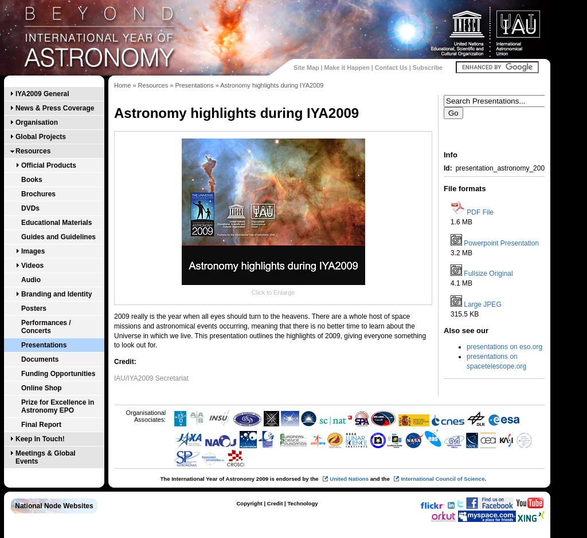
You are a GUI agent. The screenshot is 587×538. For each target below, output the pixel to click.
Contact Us (391, 67)
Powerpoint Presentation (501, 243)
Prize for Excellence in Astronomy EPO (57, 406)
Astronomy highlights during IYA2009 (271, 85)
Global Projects (40, 137)
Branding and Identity (56, 294)
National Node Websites (54, 506)
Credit (275, 503)
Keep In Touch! (40, 439)
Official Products (48, 165)
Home (122, 85)
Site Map (306, 67)
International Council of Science (442, 479)
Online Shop (41, 388)
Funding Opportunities (58, 374)
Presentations (43, 345)
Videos (32, 266)
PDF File (480, 212)
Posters (33, 308)
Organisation (36, 122)
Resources (32, 151)
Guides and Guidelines (58, 237)
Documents (39, 359)
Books (31, 180)
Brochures (38, 194)
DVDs (30, 208)
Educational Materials (56, 223)
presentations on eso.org (504, 347)
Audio (31, 280)
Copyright (249, 503)
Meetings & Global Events (45, 457)
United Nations (349, 479)
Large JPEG (482, 304)
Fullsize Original (488, 274)
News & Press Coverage (54, 108)
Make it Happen (347, 67)
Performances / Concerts (46, 327)
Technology (302, 503)
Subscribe (428, 67)
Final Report (41, 425)
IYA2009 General (42, 94)
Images (33, 251)
